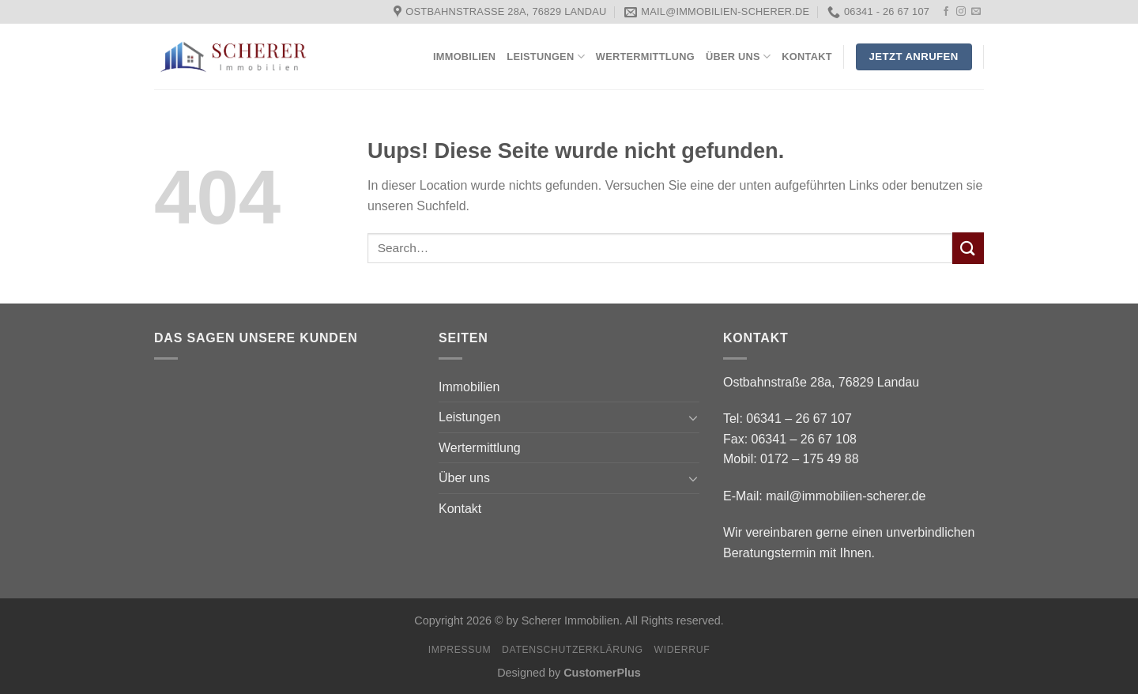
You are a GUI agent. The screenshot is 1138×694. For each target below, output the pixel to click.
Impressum (460, 649)
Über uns (738, 56)
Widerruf (682, 649)
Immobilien (464, 56)
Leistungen (546, 56)
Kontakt (806, 56)
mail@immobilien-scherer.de (845, 496)
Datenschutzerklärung (572, 649)
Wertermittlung (645, 56)
